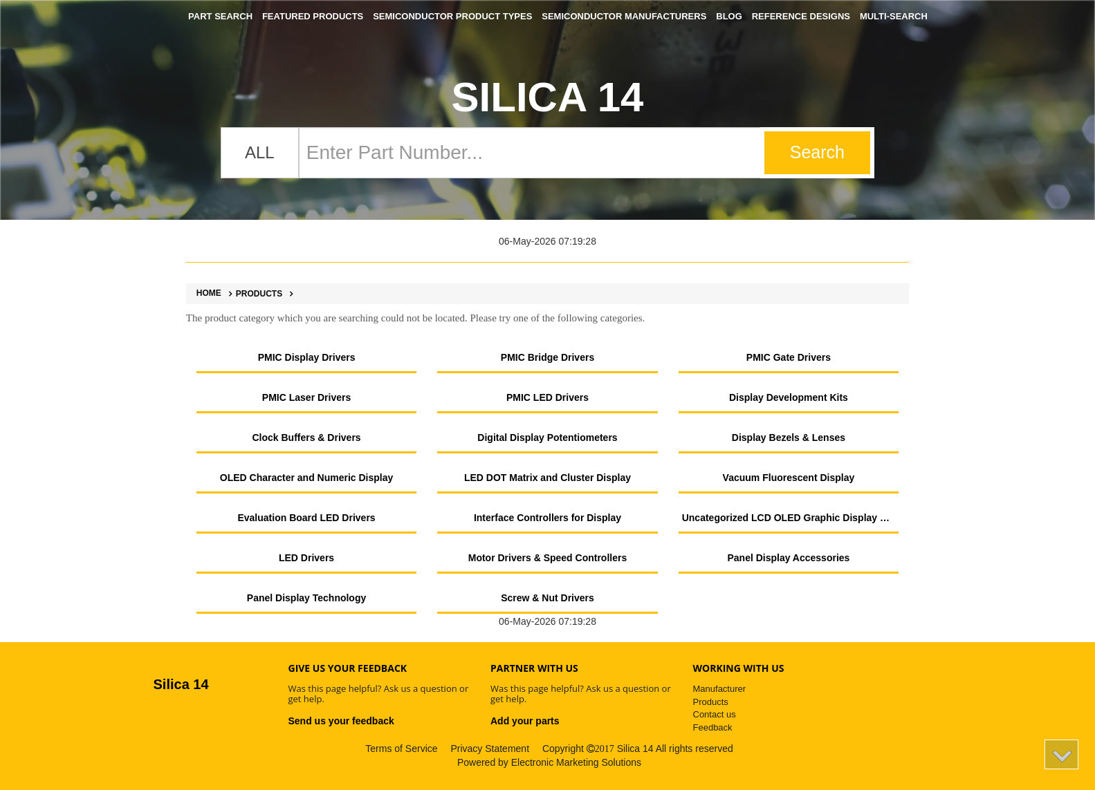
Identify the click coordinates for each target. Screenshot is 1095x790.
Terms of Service (401, 748)
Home (208, 293)
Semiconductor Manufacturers (624, 16)
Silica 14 (548, 97)
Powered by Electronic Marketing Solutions (549, 762)
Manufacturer (719, 689)
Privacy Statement (489, 748)
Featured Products (312, 16)
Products (253, 294)
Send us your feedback (341, 720)
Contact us (714, 714)
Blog (729, 16)
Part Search (220, 16)
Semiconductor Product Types (452, 16)
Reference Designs (801, 16)
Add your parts (525, 720)
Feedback (713, 727)
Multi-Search (894, 16)
